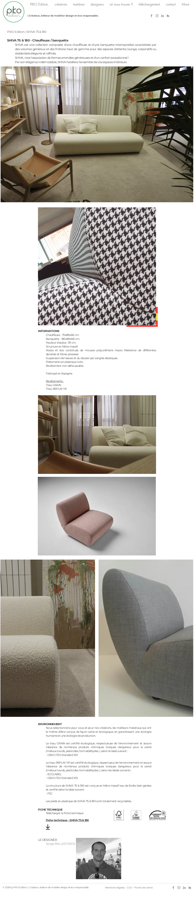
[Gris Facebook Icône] (151, 16)
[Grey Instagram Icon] (157, 16)
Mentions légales (115, 887)
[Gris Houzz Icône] (168, 16)
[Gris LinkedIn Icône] (162, 16)
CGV (129, 887)
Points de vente (143, 887)
